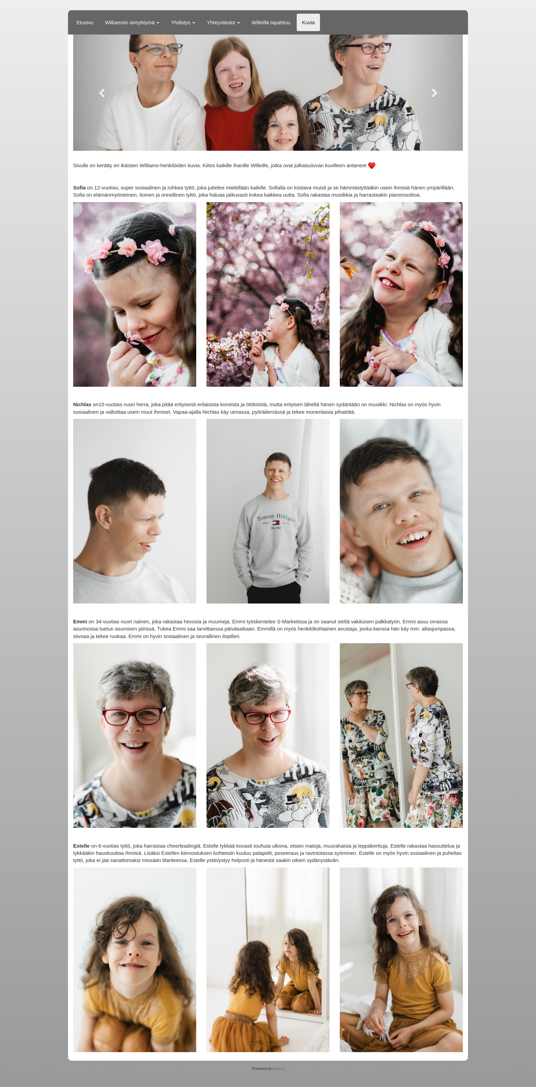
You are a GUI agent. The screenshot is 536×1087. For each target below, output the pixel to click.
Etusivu (85, 22)
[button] (102, 93)
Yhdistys (183, 22)
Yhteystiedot (223, 22)
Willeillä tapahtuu (271, 22)
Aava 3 (278, 1068)
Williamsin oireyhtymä (132, 22)
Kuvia (308, 22)
